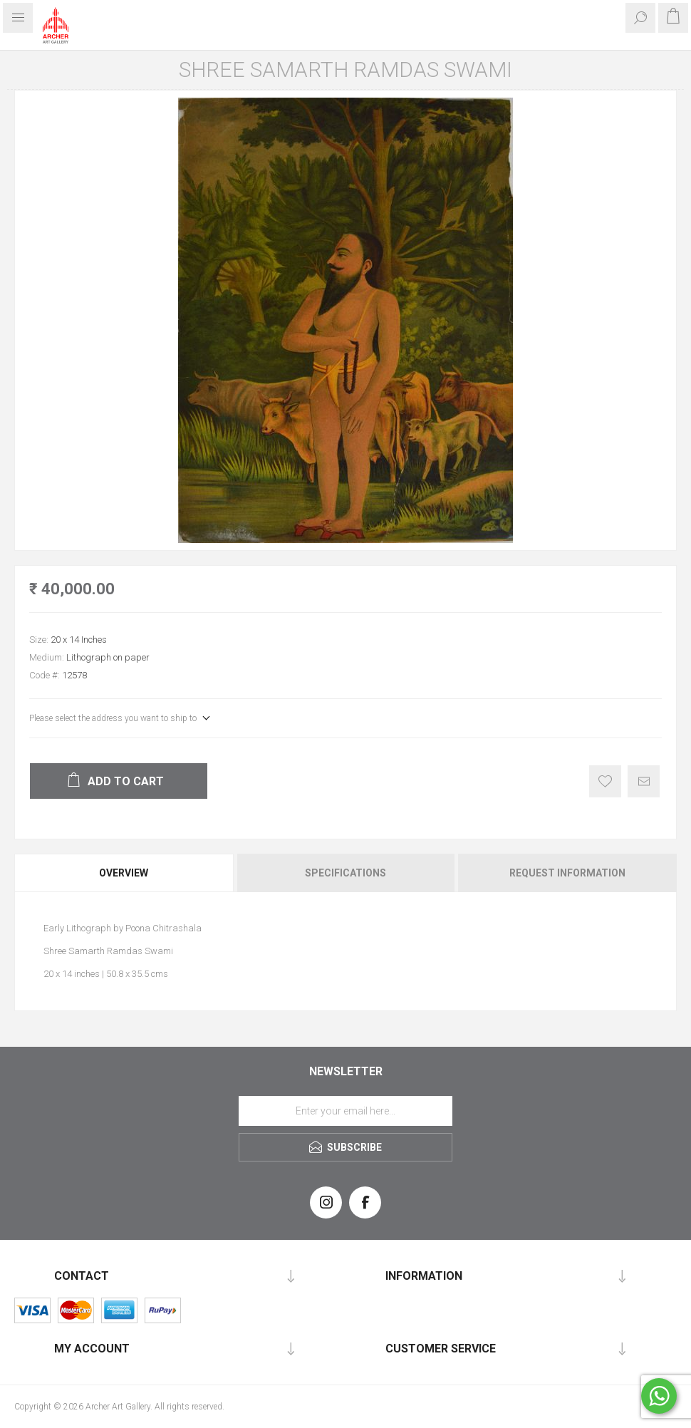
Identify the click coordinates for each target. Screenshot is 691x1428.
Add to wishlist (605, 781)
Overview (123, 873)
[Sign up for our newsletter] (345, 1111)
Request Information (567, 873)
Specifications (345, 873)
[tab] (124, 873)
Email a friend (644, 781)
